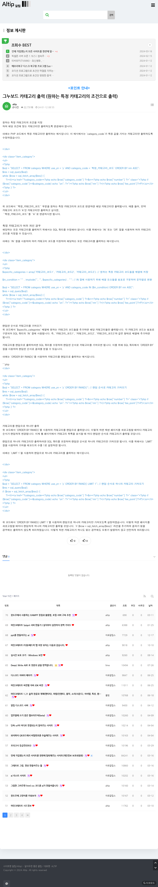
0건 (15, 107)
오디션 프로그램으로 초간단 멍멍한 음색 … (33, 75)
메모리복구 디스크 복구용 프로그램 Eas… (32, 66)
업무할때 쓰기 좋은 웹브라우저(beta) (28, 715)
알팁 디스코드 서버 (20, 705)
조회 (125, 605)
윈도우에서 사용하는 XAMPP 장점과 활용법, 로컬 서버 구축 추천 (41, 615)
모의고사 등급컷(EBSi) (21, 745)
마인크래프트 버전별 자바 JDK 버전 (27, 685)
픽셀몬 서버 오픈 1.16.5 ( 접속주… (29, 56)
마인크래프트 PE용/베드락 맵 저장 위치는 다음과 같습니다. (38, 645)
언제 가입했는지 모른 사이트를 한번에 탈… (33, 51)
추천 (133, 605)
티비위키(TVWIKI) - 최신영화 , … (28, 60)
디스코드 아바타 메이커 (22, 675)
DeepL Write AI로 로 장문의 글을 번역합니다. (32, 665)
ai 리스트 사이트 (18, 775)
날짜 (150, 605)
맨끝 (27, 815)
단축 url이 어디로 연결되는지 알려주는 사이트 (32, 725)
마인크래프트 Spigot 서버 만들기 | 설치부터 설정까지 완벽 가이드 (41, 625)
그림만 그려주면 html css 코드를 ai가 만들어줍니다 (35, 785)
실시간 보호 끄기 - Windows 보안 (27, 655)
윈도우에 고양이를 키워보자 (24, 795)
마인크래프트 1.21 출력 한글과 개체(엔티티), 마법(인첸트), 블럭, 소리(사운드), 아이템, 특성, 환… (56, 694)
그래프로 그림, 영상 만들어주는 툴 (27, 765)
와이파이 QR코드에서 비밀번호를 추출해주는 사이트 (35, 735)
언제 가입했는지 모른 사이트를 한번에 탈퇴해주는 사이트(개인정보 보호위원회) (47, 755)
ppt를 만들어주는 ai (20, 635)
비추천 (141, 605)
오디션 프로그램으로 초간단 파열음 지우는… (34, 70)
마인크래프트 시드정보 (21, 805)
